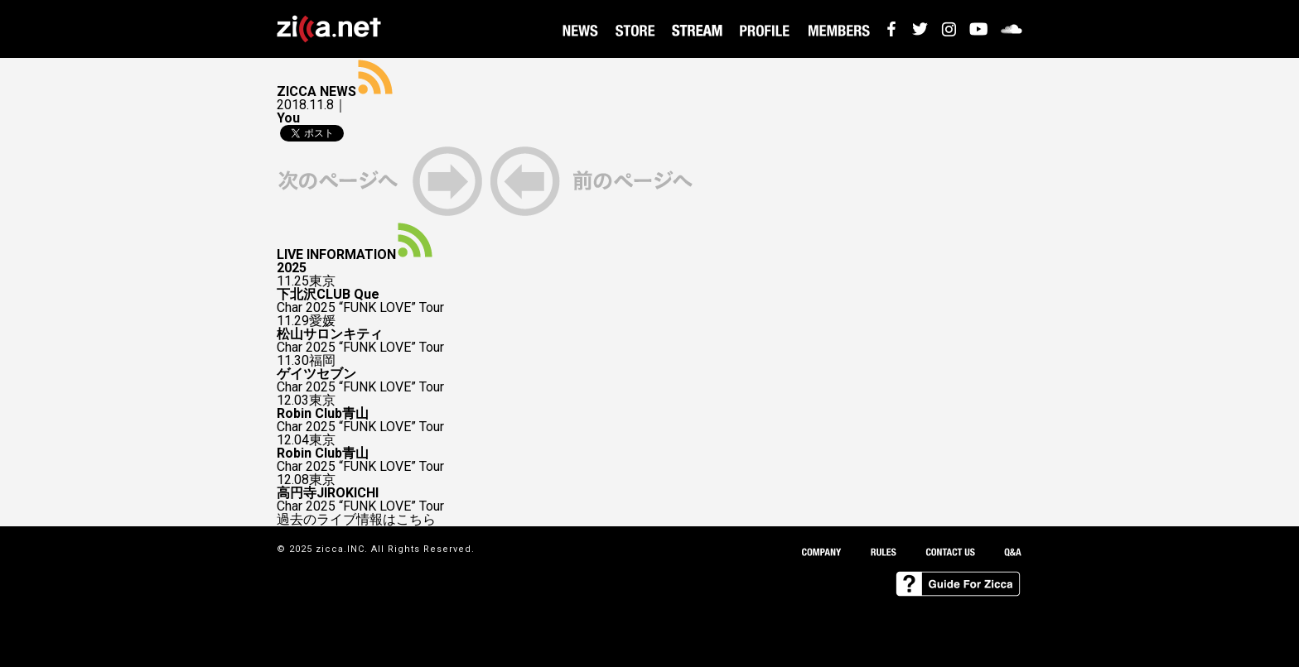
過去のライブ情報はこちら (356, 519)
